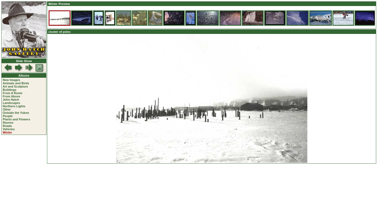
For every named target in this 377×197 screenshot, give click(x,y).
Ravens (8, 122)
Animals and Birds (16, 83)
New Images (11, 80)
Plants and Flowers (16, 119)
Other (7, 109)
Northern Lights (14, 106)
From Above (11, 96)
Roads (7, 126)
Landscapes (11, 103)
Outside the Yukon (16, 112)
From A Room (12, 93)
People (8, 116)
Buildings (9, 89)
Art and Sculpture (15, 86)
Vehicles (9, 129)
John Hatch (11, 99)
